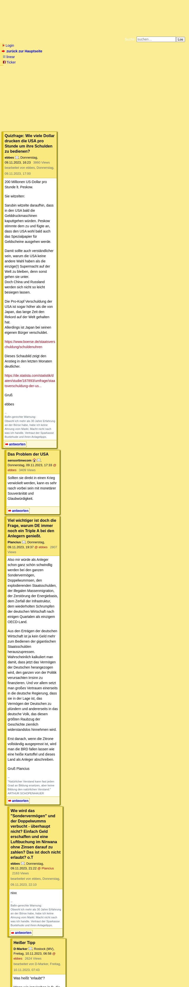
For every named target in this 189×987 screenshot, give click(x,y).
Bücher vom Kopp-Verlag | (118, 68)
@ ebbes (94, 260)
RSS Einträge (11, 973)
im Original (68, 666)
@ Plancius (80, 425)
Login (8, 45)
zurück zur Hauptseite (22, 51)
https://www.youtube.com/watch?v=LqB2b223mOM (46, 926)
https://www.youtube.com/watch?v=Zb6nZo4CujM (51, 752)
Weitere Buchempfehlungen (104, 72)
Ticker (9, 62)
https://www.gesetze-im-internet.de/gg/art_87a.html (52, 607)
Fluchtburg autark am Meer (41, 68)
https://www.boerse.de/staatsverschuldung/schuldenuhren (49, 180)
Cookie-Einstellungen (171, 72)
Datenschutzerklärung (151, 68)
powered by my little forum (94, 981)
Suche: (130, 39)
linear (9, 57)
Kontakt (44, 973)
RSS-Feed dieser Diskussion (172, 941)
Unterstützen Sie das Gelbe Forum (26, 72)
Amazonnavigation (142, 72)
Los (180, 39)
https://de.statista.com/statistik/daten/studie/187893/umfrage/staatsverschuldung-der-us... (73, 198)
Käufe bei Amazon (70, 72)
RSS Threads (29, 973)
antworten (17, 244)
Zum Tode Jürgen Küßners (79, 68)
